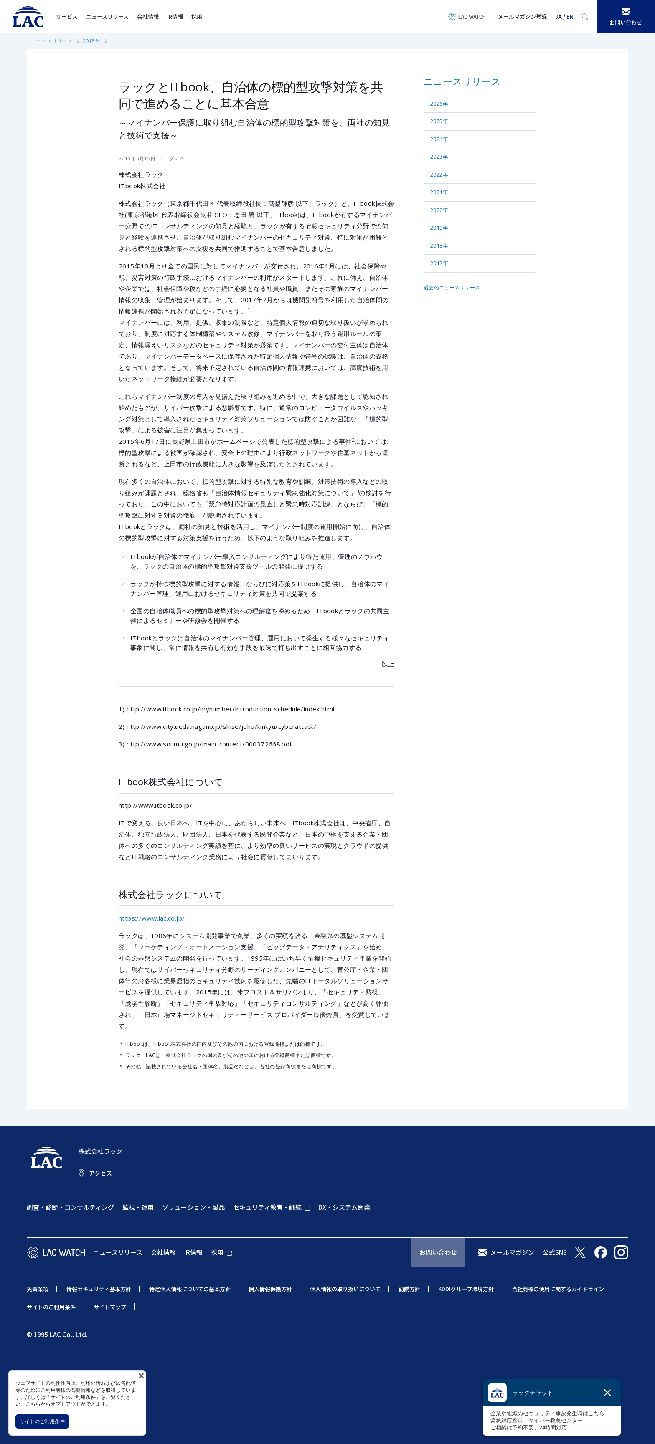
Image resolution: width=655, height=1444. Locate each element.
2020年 (439, 210)
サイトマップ (110, 1307)
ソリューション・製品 (193, 1207)
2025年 (439, 121)
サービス (67, 16)
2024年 (439, 139)
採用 (196, 16)
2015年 (91, 41)
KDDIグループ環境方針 (466, 1289)
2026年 (439, 103)
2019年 (439, 227)
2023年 (439, 156)
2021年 (439, 192)
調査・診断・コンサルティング (70, 1207)
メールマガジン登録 (522, 16)
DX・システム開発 (344, 1207)
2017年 (439, 263)
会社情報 (148, 16)
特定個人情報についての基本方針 (190, 1289)
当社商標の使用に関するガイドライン (558, 1289)
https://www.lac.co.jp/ (152, 918)
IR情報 (175, 16)
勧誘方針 (409, 1289)
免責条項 (37, 1289)
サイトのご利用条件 (42, 1421)
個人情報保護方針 (270, 1289)
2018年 (439, 245)
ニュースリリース (107, 16)
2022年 (439, 174)
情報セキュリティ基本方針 (98, 1289)
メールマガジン (512, 1252)
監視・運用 (138, 1207)
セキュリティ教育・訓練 (267, 1207)
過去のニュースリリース (452, 287)
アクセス (100, 1173)
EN (570, 16)
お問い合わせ (438, 1252)
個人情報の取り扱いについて (345, 1289)
